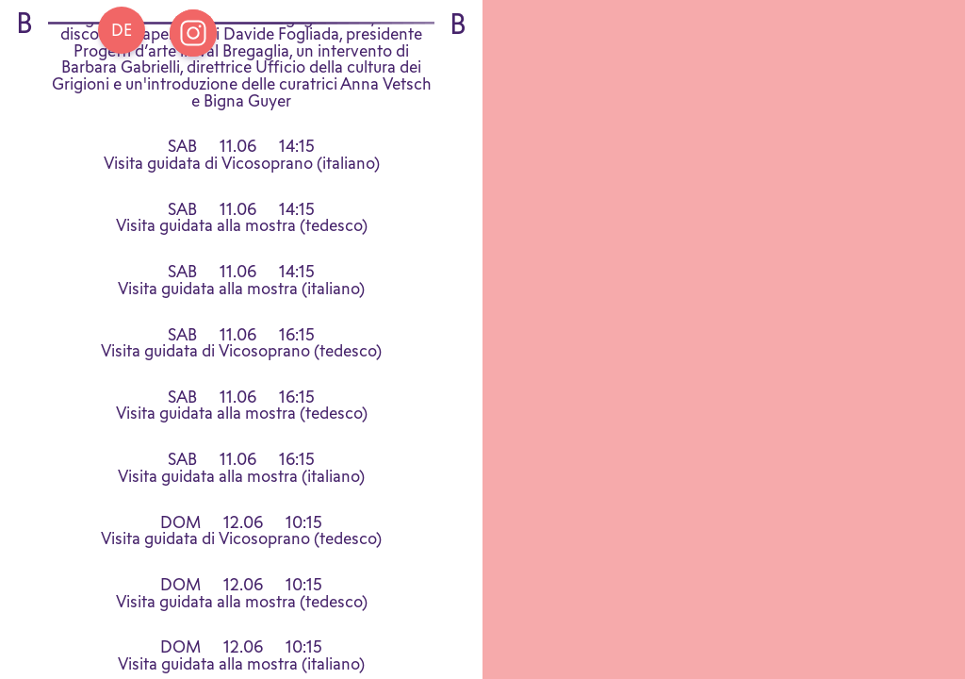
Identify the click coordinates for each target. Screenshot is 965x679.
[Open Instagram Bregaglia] (193, 33)
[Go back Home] (121, 30)
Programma (241, 41)
